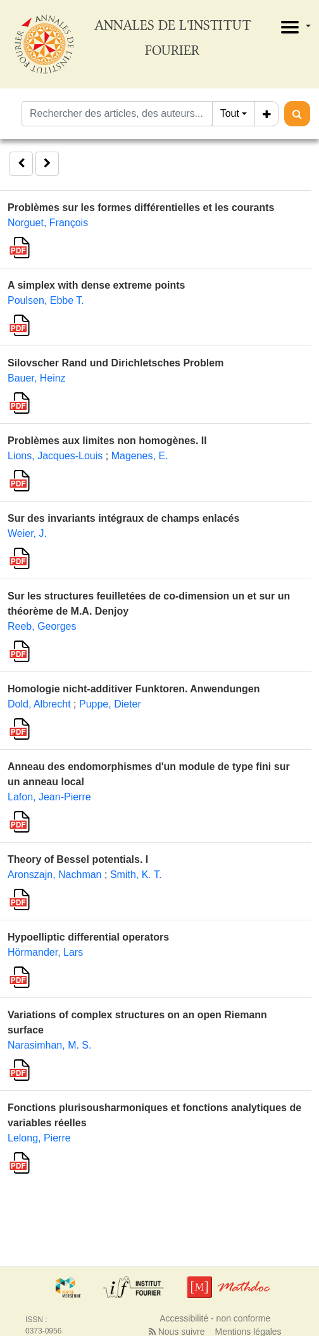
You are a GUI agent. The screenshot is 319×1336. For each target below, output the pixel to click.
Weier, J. (27, 533)
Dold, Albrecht (39, 704)
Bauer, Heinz (37, 378)
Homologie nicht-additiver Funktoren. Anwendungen (134, 688)
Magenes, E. (139, 455)
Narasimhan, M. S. (49, 1045)
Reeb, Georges (42, 626)
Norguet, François (48, 222)
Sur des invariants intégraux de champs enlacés (123, 518)
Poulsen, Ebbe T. (46, 300)
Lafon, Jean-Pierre (49, 796)
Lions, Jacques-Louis (55, 455)
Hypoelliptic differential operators (88, 937)
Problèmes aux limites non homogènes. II (107, 440)
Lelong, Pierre (39, 1138)
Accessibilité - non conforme (215, 1318)
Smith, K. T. (136, 874)
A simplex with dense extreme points (96, 285)
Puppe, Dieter (110, 704)
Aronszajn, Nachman (55, 874)
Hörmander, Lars (45, 952)
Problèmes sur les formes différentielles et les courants (141, 207)
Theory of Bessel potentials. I (78, 859)
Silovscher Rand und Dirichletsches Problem (115, 363)
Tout (229, 113)
